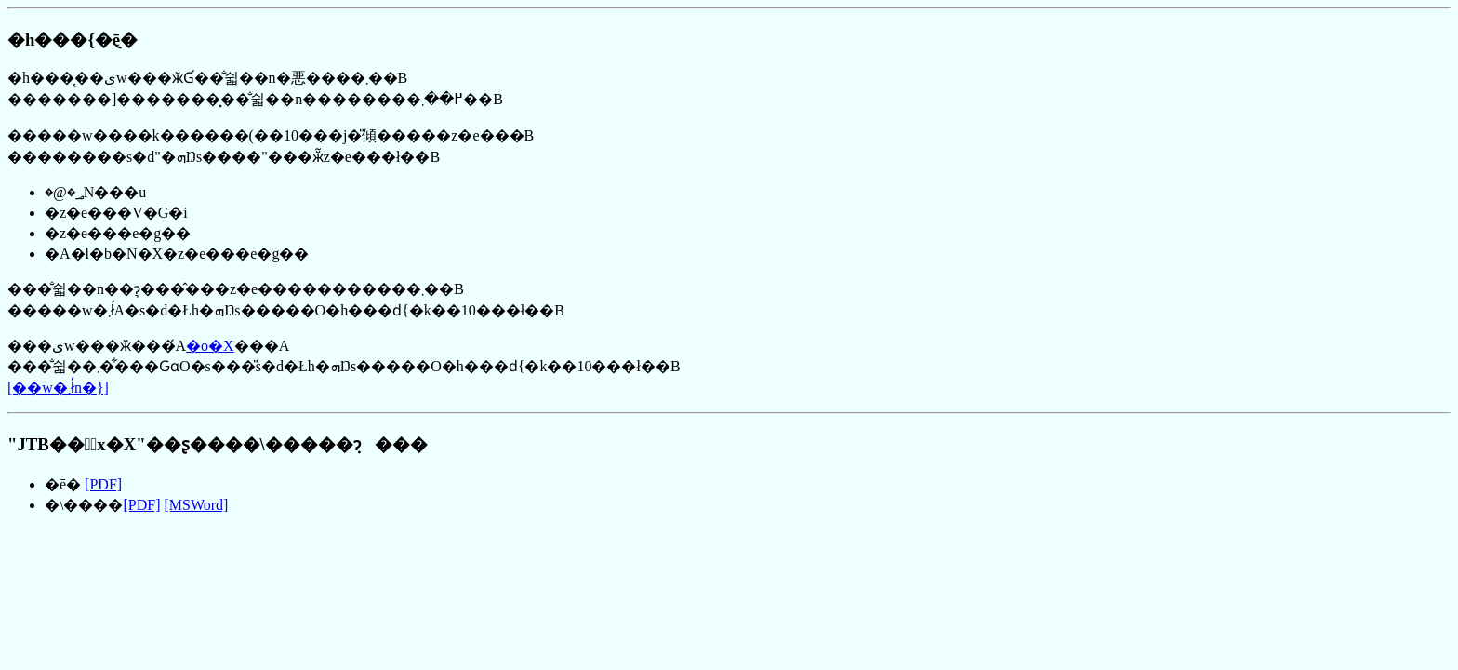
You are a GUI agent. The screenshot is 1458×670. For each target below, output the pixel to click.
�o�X (210, 346)
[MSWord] (196, 505)
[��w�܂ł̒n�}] (58, 387)
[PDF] (103, 484)
